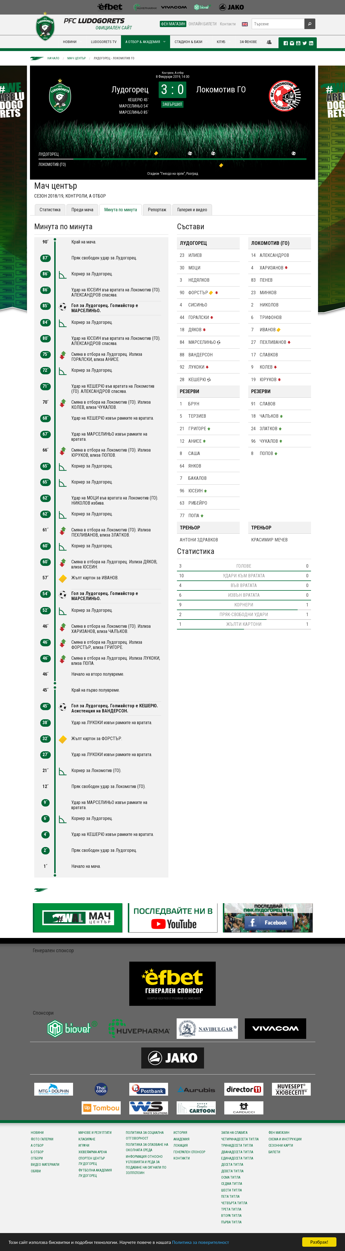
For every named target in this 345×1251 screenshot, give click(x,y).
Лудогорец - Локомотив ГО (114, 58)
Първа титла (231, 1222)
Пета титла (230, 1197)
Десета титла (232, 1165)
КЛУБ (221, 42)
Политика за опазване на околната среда (147, 1147)
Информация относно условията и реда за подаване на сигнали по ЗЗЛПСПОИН (146, 1165)
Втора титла (231, 1216)
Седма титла (231, 1184)
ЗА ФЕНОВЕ (248, 42)
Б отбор (37, 1152)
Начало (53, 58)
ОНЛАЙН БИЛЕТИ (203, 24)
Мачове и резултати (95, 1133)
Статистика (50, 209)
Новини (37, 1133)
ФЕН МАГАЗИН (173, 24)
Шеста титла (231, 1190)
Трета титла (231, 1209)
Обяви (36, 1171)
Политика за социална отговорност (145, 1135)
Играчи (83, 1146)
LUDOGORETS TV (103, 42)
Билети (274, 1152)
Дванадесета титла (237, 1152)
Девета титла (232, 1171)
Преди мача (82, 209)
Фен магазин (279, 1133)
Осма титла (230, 1177)
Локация (180, 1146)
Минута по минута (120, 209)
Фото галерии (42, 1139)
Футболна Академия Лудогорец (95, 1173)
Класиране (86, 1139)
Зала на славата (234, 1133)
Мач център (76, 58)
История (180, 1133)
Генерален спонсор (189, 1152)
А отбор (37, 1146)
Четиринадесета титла (240, 1139)
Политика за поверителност (200, 1242)
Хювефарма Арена (92, 1152)
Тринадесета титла (237, 1146)
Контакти (228, 24)
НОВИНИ (69, 42)
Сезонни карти (281, 1146)
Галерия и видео (192, 209)
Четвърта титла (234, 1203)
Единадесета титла (237, 1158)
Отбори (37, 1158)
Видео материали (45, 1165)
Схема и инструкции (285, 1139)
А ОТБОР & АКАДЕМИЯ (142, 42)
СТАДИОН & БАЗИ (188, 42)
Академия (181, 1139)
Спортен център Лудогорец (91, 1161)
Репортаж (157, 209)
